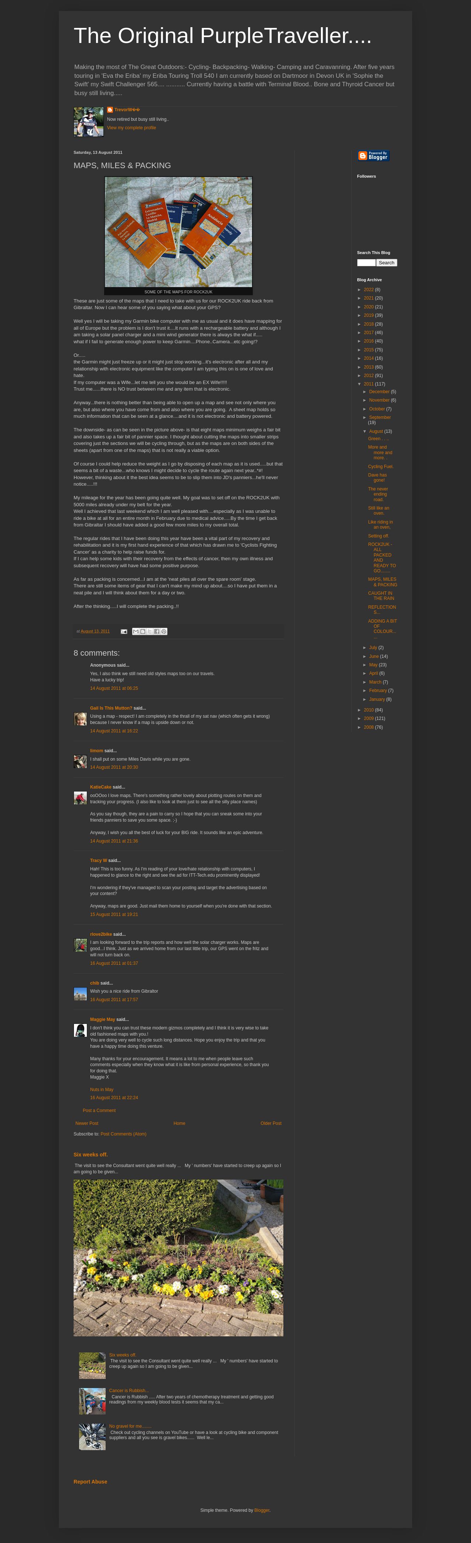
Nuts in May (101, 1089)
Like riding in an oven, (380, 524)
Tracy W (98, 860)
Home (179, 1123)
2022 (369, 289)
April (374, 673)
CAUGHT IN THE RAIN (381, 596)
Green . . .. (378, 438)
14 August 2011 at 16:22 (114, 731)
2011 (369, 384)
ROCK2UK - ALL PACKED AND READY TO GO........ (382, 557)
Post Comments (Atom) (123, 1134)
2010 (369, 710)
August (376, 431)
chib (94, 983)
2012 (369, 375)
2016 (369, 341)
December (380, 391)
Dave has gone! (377, 477)
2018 (369, 324)
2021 (369, 298)
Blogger (261, 1510)
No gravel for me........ (130, 1426)
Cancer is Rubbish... (129, 1390)
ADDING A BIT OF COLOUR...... (382, 629)
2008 (369, 727)
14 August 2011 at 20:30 (114, 767)
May (374, 664)
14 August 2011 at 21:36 (114, 841)
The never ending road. (378, 494)
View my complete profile (131, 127)
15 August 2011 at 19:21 (114, 914)
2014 (369, 358)
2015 (369, 349)
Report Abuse (90, 1482)
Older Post (271, 1123)
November (380, 400)
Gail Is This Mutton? (111, 708)
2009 (369, 718)
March (376, 682)
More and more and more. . (380, 452)
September (380, 417)
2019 (369, 315)
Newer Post (86, 1123)
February (378, 690)
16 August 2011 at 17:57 (114, 999)
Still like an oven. (378, 511)
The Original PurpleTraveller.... (223, 35)
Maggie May (102, 1019)
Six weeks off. (91, 1155)
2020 (369, 306)
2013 (369, 367)
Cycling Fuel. (380, 466)
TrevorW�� (127, 109)
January (377, 699)
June (374, 656)
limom (96, 750)
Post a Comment (99, 1110)
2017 (369, 332)
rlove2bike (101, 934)
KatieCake (100, 787)
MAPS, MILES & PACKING (382, 582)
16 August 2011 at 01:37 (114, 963)
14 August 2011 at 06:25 (114, 688)
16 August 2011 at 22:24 (114, 1097)
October (377, 409)
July (373, 647)
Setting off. (378, 536)
